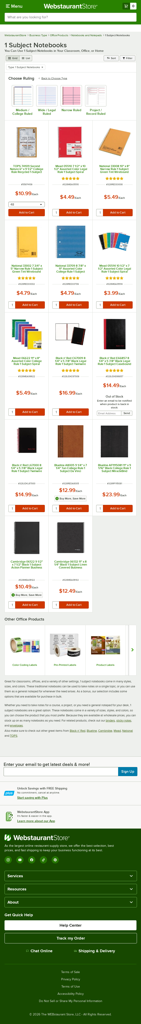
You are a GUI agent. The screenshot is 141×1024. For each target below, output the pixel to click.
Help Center (70, 925)
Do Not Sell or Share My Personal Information (70, 1001)
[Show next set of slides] (132, 650)
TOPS (13, 735)
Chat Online (39, 951)
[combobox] (70, 17)
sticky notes (123, 720)
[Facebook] (31, 859)
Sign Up (127, 772)
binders (110, 720)
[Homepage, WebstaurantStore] (70, 6)
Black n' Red (77, 730)
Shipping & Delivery (94, 951)
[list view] (25, 58)
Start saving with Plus (32, 797)
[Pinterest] (55, 859)
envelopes (16, 725)
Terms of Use (70, 986)
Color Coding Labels (24, 665)
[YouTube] (20, 859)
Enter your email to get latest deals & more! (47, 764)
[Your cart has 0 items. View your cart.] (129, 6)
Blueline (92, 730)
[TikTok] (43, 859)
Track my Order (71, 938)
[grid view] (12, 58)
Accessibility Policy (70, 993)
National (127, 730)
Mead (117, 730)
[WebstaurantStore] (61, 837)
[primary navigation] (14, 6)
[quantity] (56, 212)
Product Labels (105, 665)
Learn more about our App (36, 821)
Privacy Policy (70, 979)
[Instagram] (8, 859)
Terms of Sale (70, 972)
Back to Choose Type (52, 78)
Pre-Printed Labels (65, 665)
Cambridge (105, 730)
